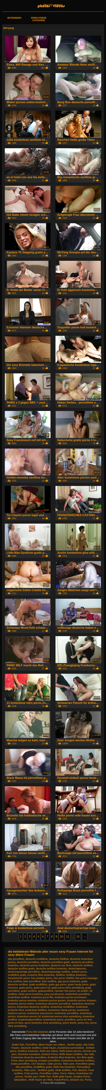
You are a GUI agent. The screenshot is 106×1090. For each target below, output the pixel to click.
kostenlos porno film (42, 997)
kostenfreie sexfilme (19, 997)
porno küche (69, 1022)
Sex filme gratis (85, 1057)
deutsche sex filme (61, 965)
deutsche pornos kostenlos (34, 965)
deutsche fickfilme (59, 959)
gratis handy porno (78, 984)
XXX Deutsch (38, 1063)
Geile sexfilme (63, 1070)
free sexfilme (15, 981)
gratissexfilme (45, 990)
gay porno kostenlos (69, 981)
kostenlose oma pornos (40, 1013)
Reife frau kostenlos (64, 1067)
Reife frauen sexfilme (71, 1054)
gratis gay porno (57, 984)
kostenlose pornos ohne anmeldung (61, 1016)
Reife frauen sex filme (41, 1079)
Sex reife (89, 1054)
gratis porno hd (42, 987)
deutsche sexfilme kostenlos (51, 968)
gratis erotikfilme (38, 984)
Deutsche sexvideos (29, 1054)
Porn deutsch (79, 1070)
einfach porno (79, 971)
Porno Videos (67, 1073)
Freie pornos (31, 1073)
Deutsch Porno (49, 1054)
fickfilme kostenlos (76, 975)
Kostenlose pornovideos (71, 1047)
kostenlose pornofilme (66, 1013)
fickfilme (60, 975)
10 (61, 936)
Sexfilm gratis (74, 1044)
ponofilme (70, 1019)
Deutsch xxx (76, 1079)
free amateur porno (41, 978)
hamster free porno (65, 990)
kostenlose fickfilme (36, 1010)
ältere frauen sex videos (52, 1044)
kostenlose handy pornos (62, 1010)
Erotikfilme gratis (43, 1067)
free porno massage (86, 978)
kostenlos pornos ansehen (22, 1000)
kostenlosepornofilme (30, 1019)
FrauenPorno (61, 1079)
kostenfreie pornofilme (77, 994)
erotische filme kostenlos (41, 975)
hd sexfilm (82, 990)
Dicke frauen (49, 1047)
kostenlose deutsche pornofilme (53, 1003)
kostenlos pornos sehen (21, 1003)
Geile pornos (54, 1063)
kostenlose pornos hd (28, 1016)
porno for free (84, 1019)
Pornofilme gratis (85, 1063)
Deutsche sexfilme (31, 1047)
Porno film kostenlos (53, 5)
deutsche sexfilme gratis (21, 968)
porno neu (83, 1022)
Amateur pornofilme (49, 1060)
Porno (88, 1079)
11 (67, 936)
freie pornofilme (32, 981)
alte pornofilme (16, 959)
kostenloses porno (53, 1019)
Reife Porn (45, 1076)
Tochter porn (31, 1076)
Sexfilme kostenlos (28, 1051)
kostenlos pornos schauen (81, 1000)
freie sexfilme (49, 981)
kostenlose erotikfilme (63, 1006)
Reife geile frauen (62, 1076)
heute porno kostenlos (30, 994)
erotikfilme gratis (17, 975)
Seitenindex (14, 18)
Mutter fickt (18, 1044)
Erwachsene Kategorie (38, 19)
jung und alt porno (54, 994)
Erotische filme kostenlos (61, 1057)
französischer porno (19, 978)
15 (78, 936)
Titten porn (68, 1063)
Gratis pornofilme (20, 1063)
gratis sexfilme (29, 990)
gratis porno (25, 987)
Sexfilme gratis (46, 1070)
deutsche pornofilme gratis (55, 962)
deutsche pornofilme (28, 962)
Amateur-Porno (81, 1076)
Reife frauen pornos (70, 1051)
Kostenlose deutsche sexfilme (77, 1060)
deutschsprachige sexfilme (55, 971)
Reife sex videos (49, 1051)
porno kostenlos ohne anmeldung (43, 1022)
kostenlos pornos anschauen (70, 997)
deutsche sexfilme (83, 965)
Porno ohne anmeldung (24, 1060)
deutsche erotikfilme (37, 959)
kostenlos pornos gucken (52, 1000)
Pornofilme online (49, 1073)
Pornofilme (31, 1044)
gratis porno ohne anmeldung (68, 987)
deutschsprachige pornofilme (24, 971)
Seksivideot (20, 1079)
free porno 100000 (64, 978)
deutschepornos (77, 968)
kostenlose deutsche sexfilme (33, 1006)
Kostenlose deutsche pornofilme (28, 1057)
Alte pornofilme (24, 1067)
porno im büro (15, 1022)
